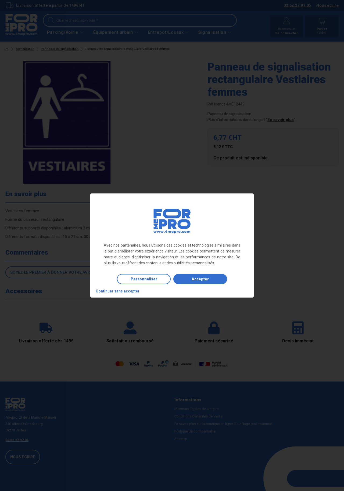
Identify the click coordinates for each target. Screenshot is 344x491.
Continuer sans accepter (117, 291)
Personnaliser (144, 279)
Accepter (200, 279)
